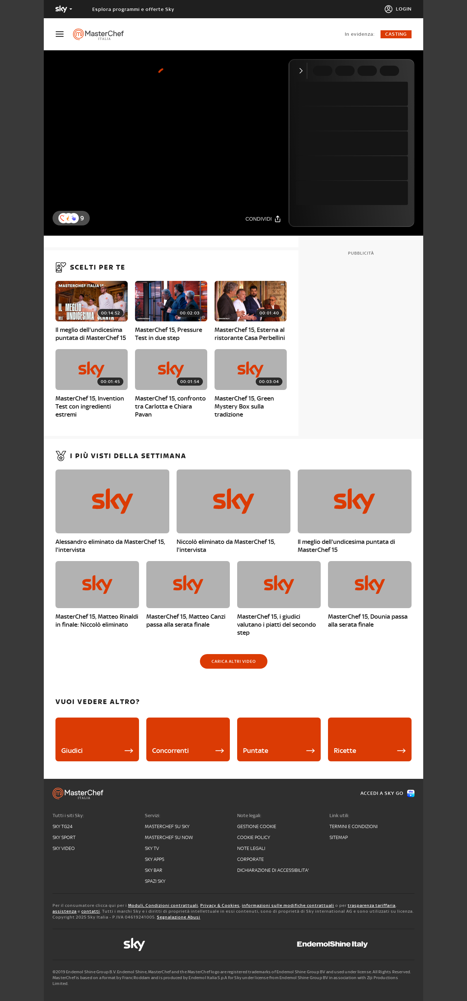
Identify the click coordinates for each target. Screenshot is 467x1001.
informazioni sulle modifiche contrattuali (288, 905)
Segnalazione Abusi (178, 917)
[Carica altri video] (233, 661)
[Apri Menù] (64, 34)
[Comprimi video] (302, 71)
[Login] (398, 9)
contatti (90, 911)
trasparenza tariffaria (371, 905)
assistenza (65, 911)
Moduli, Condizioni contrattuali (163, 905)
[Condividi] (263, 218)
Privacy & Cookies (220, 905)
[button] (74, 218)
